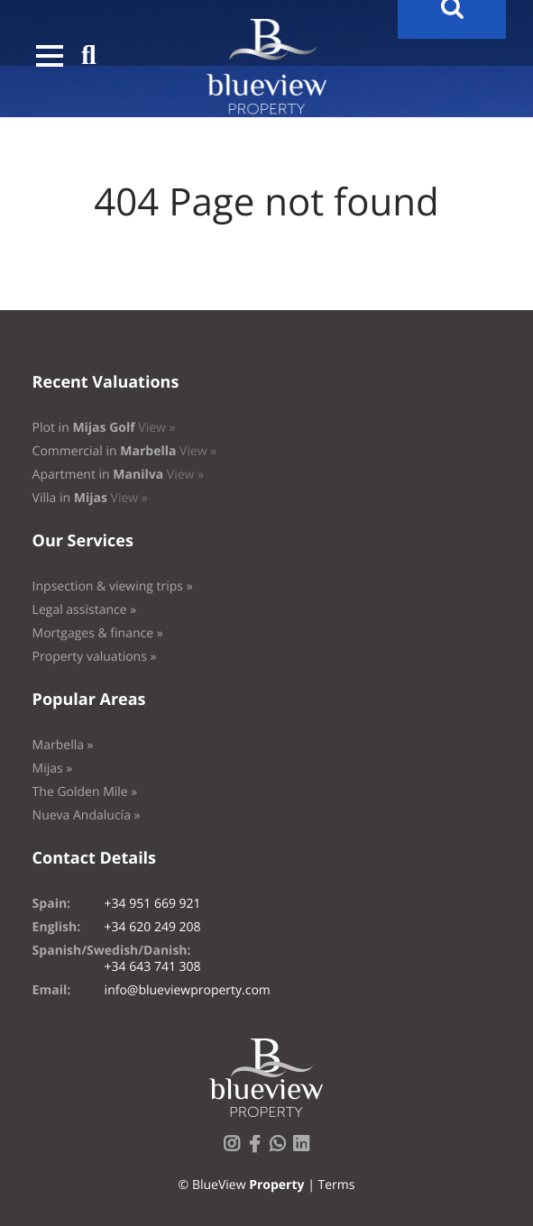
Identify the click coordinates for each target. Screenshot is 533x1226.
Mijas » (52, 768)
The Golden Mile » (85, 792)
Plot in (104, 427)
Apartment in (118, 474)
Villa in (90, 498)
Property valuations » (94, 656)
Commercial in (124, 451)
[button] (49, 56)
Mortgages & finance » (97, 633)
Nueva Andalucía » (86, 815)
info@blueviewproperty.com (188, 990)
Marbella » (63, 745)
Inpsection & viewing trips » (112, 586)
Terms (335, 1185)
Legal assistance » (84, 609)
